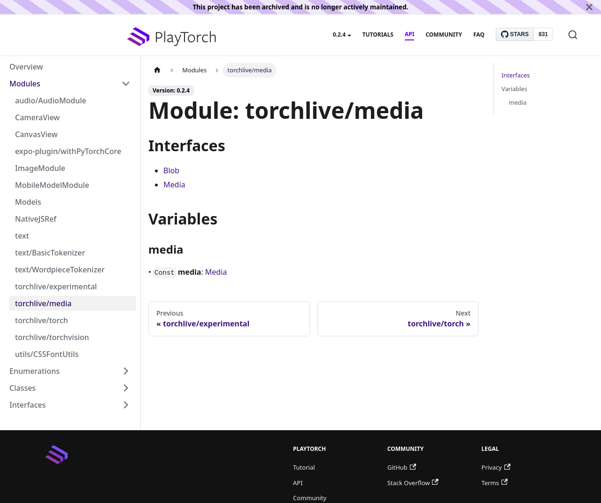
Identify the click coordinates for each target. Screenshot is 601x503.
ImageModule (40, 168)
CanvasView (36, 134)
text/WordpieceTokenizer (60, 269)
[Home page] (157, 70)
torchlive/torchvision (52, 337)
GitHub (401, 467)
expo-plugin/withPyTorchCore (68, 151)
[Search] (572, 34)
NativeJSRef (35, 219)
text (22, 236)
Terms (494, 483)
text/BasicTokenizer (50, 253)
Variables (514, 89)
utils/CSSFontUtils (46, 354)
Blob (171, 170)
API (409, 34)
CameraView (37, 117)
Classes (22, 388)
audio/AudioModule (50, 100)
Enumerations (34, 371)
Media (174, 184)
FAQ (479, 35)
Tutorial (304, 467)
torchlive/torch (41, 320)
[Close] (589, 7)
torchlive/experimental (56, 286)
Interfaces (27, 405)
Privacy (495, 467)
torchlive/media (43, 303)
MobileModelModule (52, 185)
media (518, 102)
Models (28, 202)
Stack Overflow (413, 483)
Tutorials (377, 35)
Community (443, 35)
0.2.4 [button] (339, 35)
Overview (26, 67)
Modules (24, 83)
